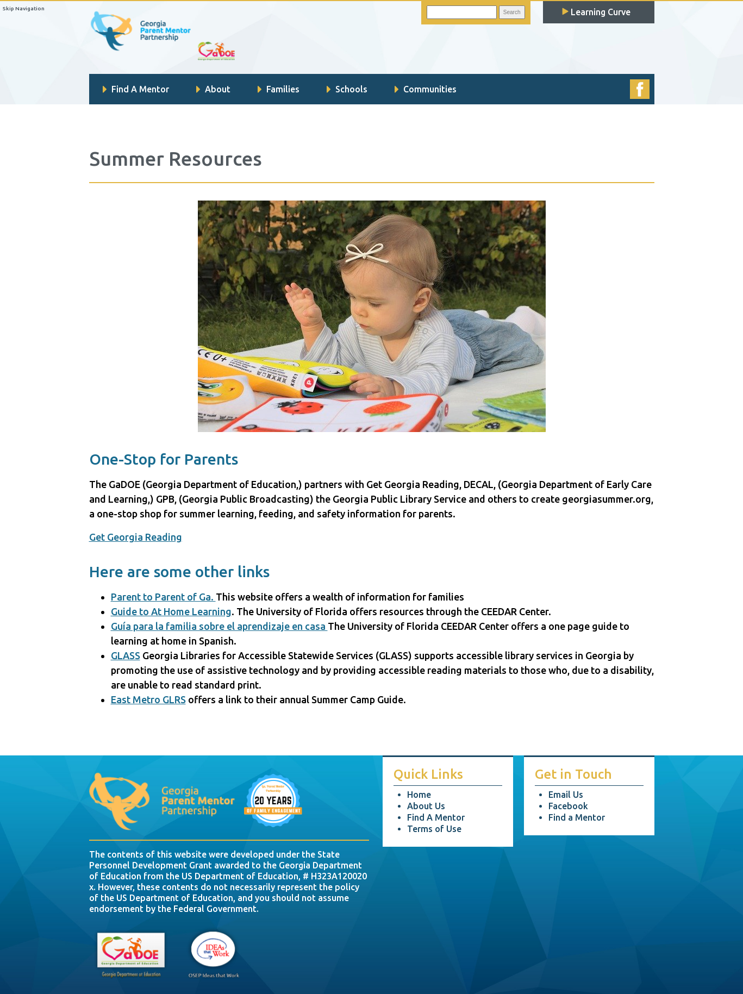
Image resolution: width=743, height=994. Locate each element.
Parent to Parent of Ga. (163, 596)
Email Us (565, 794)
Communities (426, 89)
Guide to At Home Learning (171, 611)
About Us (426, 806)
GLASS (125, 655)
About (213, 89)
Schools (347, 89)
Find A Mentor (136, 89)
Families (278, 89)
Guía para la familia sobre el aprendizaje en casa (219, 626)
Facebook (568, 806)
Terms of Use (434, 829)
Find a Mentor (576, 817)
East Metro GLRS (148, 699)
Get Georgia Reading (135, 537)
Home (419, 794)
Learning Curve (596, 12)
